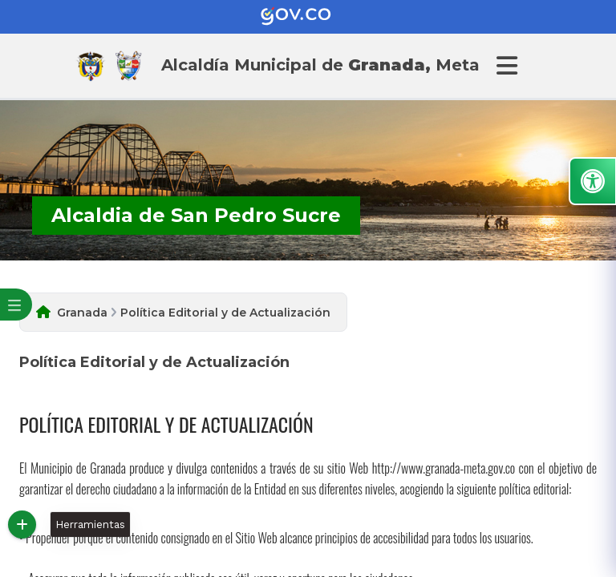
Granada (82, 312)
